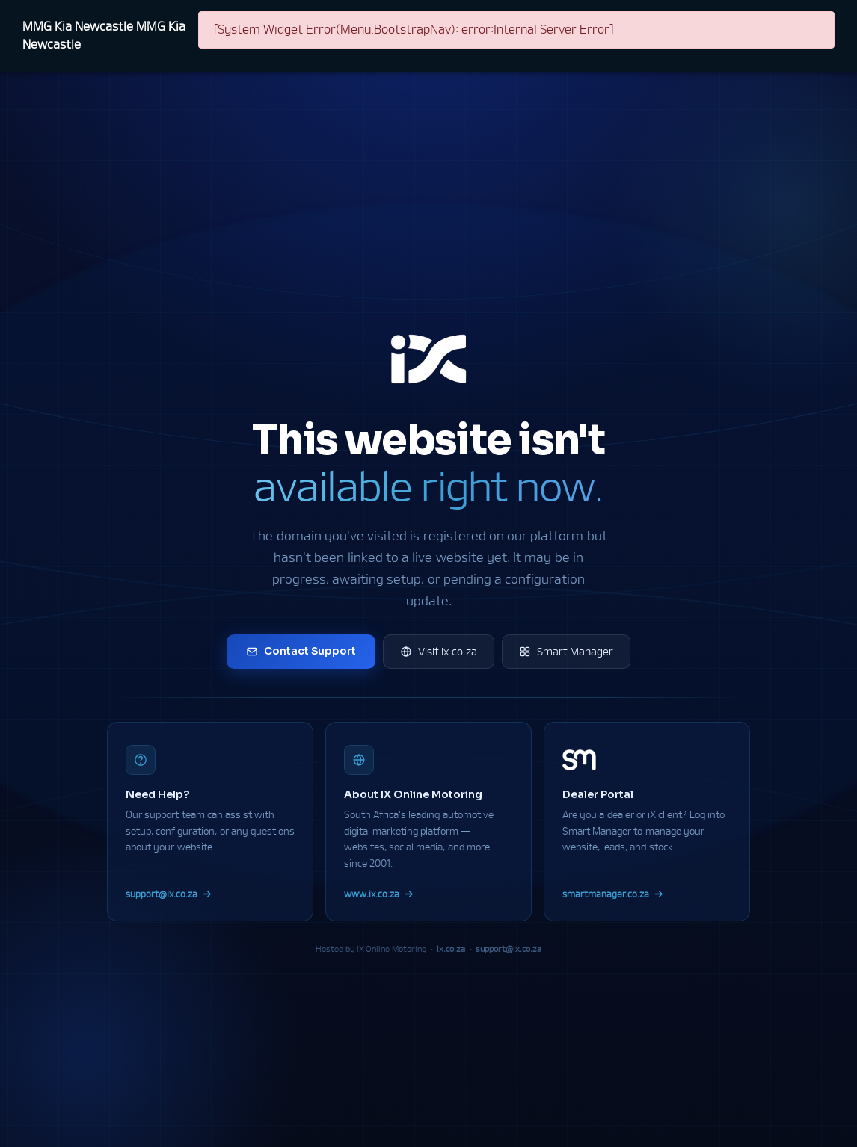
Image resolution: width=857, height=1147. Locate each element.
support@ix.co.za (169, 894)
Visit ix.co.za (438, 652)
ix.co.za (451, 948)
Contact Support (301, 651)
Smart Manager (566, 652)
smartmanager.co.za (612, 894)
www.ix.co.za (379, 894)
